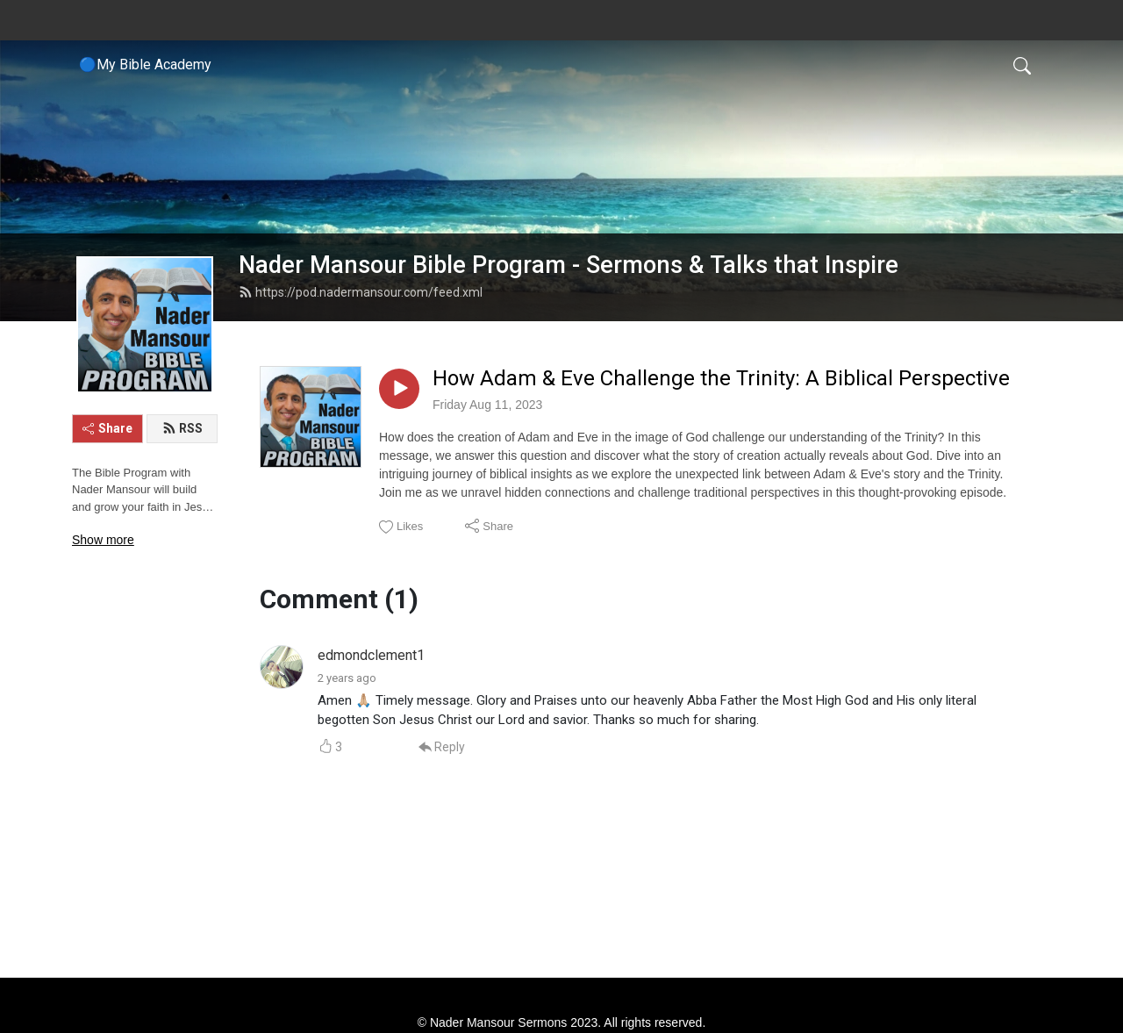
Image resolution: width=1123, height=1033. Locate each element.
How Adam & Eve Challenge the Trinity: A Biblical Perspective (721, 378)
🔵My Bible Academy (145, 64)
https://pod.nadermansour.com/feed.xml (361, 292)
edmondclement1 (371, 655)
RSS (182, 428)
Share (107, 428)
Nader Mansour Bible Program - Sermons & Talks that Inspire (568, 265)
